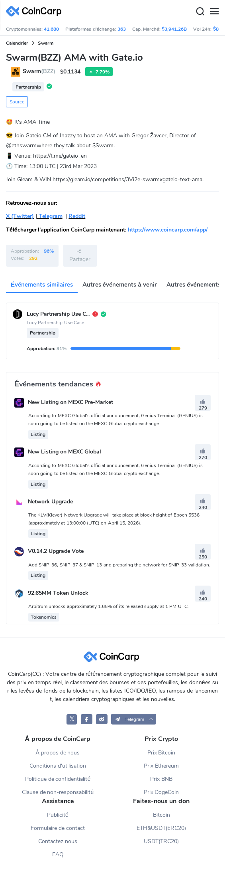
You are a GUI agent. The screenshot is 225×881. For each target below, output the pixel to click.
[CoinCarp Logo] (36, 11)
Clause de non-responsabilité (58, 792)
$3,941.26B (174, 29)
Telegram (50, 216)
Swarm (45, 43)
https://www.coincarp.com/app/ (167, 230)
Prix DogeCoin (161, 792)
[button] (133, 719)
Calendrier (17, 43)
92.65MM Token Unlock (58, 593)
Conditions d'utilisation (57, 766)
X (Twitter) (20, 216)
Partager (79, 255)
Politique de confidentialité (58, 779)
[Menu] (214, 11)
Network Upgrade (50, 501)
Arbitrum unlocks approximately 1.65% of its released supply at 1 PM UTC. (108, 606)
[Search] (200, 11)
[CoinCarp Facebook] (86, 719)
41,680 (51, 29)
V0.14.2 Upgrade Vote (56, 551)
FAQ (58, 854)
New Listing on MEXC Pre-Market (70, 402)
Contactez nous (57, 841)
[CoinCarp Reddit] (102, 719)
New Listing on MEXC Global (65, 452)
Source (17, 102)
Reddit (76, 216)
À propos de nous (57, 752)
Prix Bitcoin (161, 752)
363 (121, 29)
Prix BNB (161, 779)
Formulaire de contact (58, 828)
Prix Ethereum (161, 766)
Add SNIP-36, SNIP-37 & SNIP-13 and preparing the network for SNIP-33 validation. (119, 565)
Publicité (57, 815)
